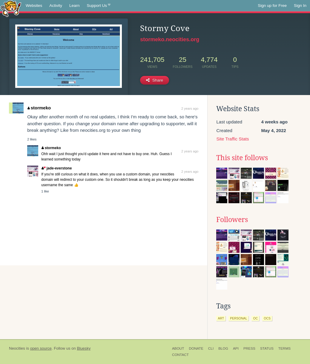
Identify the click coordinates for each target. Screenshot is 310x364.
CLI (211, 348)
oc (255, 318)
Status (267, 348)
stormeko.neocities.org (169, 39)
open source (41, 348)
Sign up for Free (272, 5)
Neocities (17, 348)
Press (249, 348)
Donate (196, 348)
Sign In (300, 5)
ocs (267, 318)
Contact (180, 355)
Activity (55, 5)
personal (238, 318)
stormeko (39, 107)
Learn (74, 5)
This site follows (242, 158)
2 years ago (189, 108)
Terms (284, 348)
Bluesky (83, 348)
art (221, 318)
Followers (232, 220)
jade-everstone (57, 168)
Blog (223, 348)
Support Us (99, 5)
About (178, 348)
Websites (34, 5)
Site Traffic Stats (232, 138)
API (236, 348)
